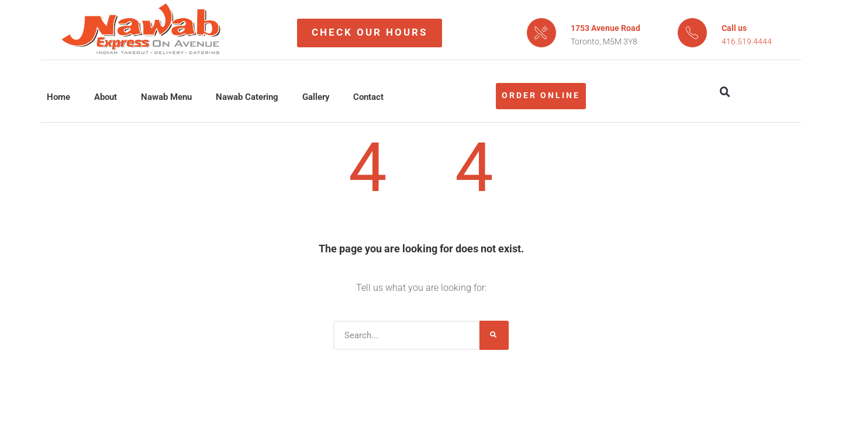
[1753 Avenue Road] (541, 33)
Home (58, 97)
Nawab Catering (247, 97)
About (105, 97)
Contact (368, 97)
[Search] (494, 335)
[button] (725, 92)
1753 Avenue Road (605, 28)
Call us (734, 28)
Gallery (315, 97)
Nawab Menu (166, 97)
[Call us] (692, 33)
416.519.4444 (747, 41)
